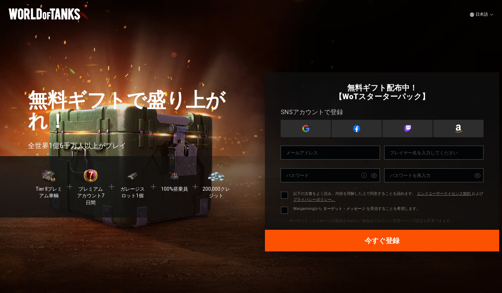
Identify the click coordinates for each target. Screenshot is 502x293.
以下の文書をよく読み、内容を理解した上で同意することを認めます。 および (388, 196)
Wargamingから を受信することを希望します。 (356, 208)
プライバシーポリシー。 (314, 199)
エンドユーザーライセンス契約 (444, 193)
